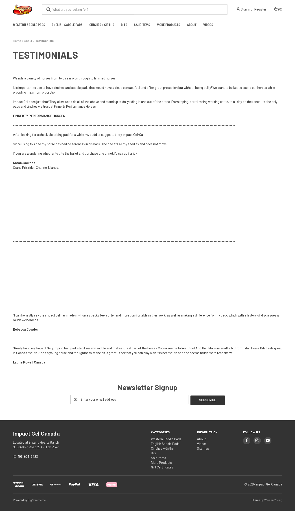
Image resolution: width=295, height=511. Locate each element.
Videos (208, 25)
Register (260, 9)
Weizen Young (273, 499)
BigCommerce (37, 499)
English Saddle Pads (67, 25)
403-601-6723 (27, 456)
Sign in (245, 9)
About (192, 25)
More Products (168, 25)
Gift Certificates (162, 466)
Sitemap (203, 448)
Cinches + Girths (101, 25)
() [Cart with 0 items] (278, 9)
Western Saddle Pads (29, 25)
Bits (124, 25)
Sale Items (142, 25)
